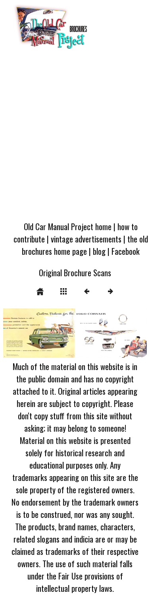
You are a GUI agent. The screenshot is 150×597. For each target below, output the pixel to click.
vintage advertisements (86, 239)
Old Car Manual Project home (68, 226)
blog (99, 251)
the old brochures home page (85, 245)
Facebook (126, 251)
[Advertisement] (74, 137)
